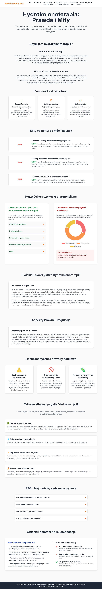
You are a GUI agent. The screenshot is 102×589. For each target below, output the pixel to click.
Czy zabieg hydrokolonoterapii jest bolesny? (51, 499)
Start (30, 2)
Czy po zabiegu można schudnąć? (51, 520)
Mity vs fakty (47, 2)
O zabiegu (37, 2)
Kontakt (78, 4)
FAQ (72, 4)
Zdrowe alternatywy (62, 4)
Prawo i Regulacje (86, 2)
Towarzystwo (73, 2)
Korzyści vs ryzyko (60, 2)
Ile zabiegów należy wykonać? (51, 506)
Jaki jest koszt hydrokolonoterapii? (51, 513)
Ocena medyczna (48, 4)
